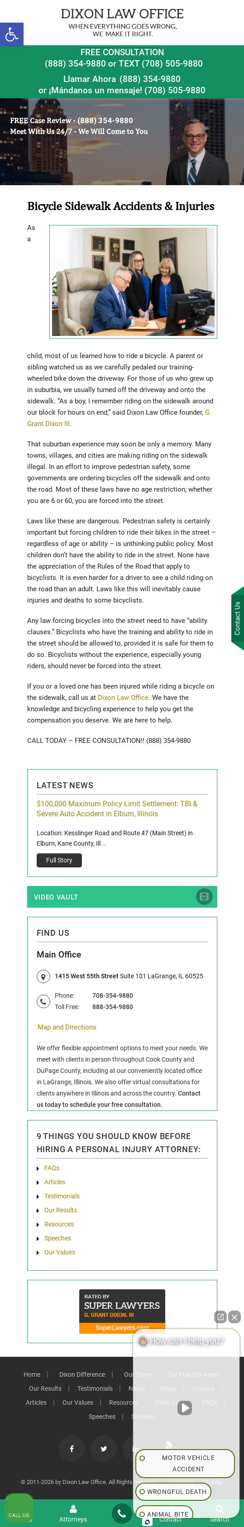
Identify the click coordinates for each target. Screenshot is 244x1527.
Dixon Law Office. (124, 698)
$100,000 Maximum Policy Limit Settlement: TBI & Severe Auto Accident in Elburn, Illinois (117, 808)
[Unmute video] (186, 1408)
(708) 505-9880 (175, 90)
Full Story (59, 860)
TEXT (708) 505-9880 (161, 63)
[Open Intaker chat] (147, 1522)
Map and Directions (67, 1027)
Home (32, 1374)
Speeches (57, 1238)
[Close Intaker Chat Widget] (234, 1317)
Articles (54, 1182)
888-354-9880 (112, 1006)
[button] (12, 34)
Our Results (60, 1210)
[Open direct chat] (220, 1317)
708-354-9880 (112, 995)
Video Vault (56, 897)
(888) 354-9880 (75, 63)
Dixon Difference (82, 1374)
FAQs (51, 1168)
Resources (59, 1224)
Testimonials (62, 1196)
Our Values (59, 1252)
